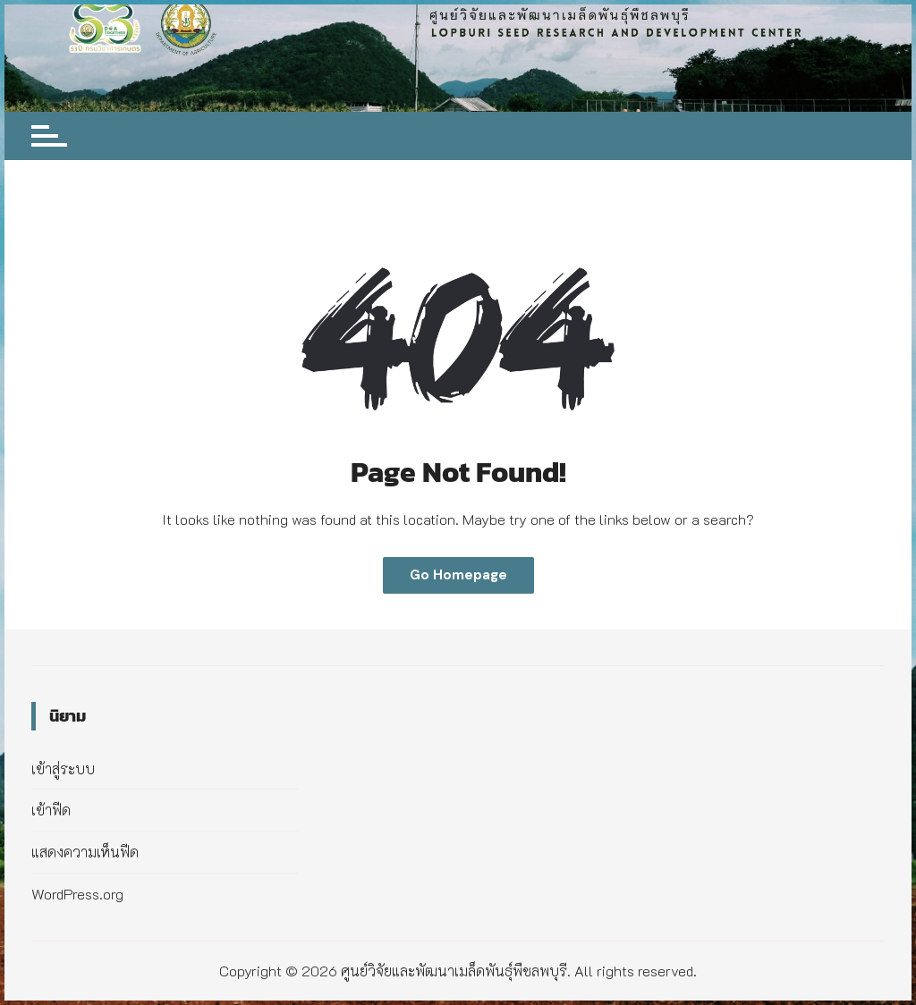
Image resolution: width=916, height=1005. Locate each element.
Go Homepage (458, 575)
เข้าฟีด (51, 809)
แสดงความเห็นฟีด (85, 851)
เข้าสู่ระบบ (63, 768)
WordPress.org (77, 893)
